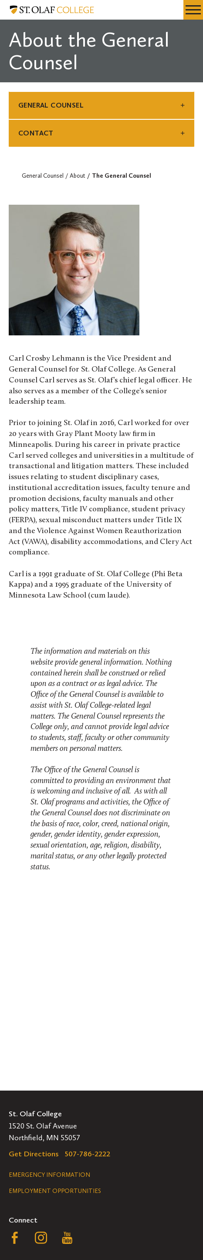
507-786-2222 (87, 1154)
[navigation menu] (193, 10)
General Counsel (51, 105)
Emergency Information (49, 1175)
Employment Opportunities (55, 1191)
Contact (36, 133)
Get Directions (34, 1154)
